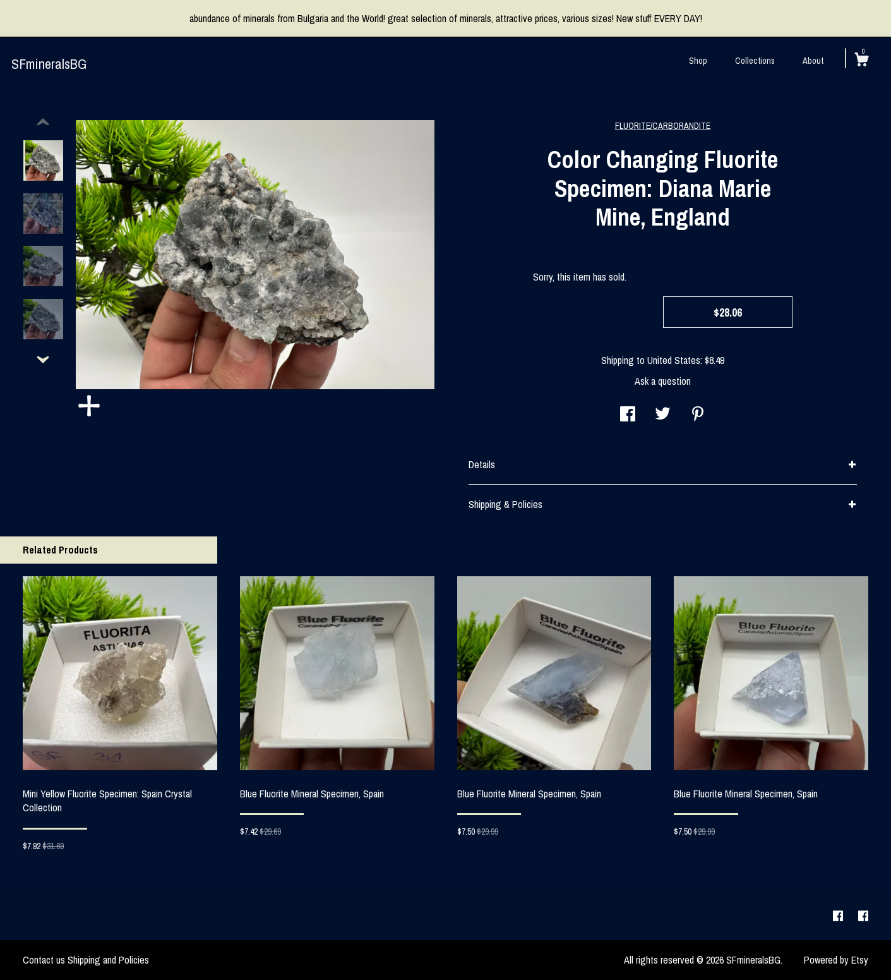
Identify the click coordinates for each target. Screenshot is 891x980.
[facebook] (839, 916)
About (813, 60)
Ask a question (663, 381)
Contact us (44, 960)
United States (673, 360)
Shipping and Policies (108, 960)
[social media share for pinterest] (697, 415)
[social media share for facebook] (627, 415)
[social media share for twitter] (662, 415)
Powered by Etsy (836, 960)
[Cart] (861, 61)
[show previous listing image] (43, 122)
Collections (755, 60)
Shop (698, 60)
